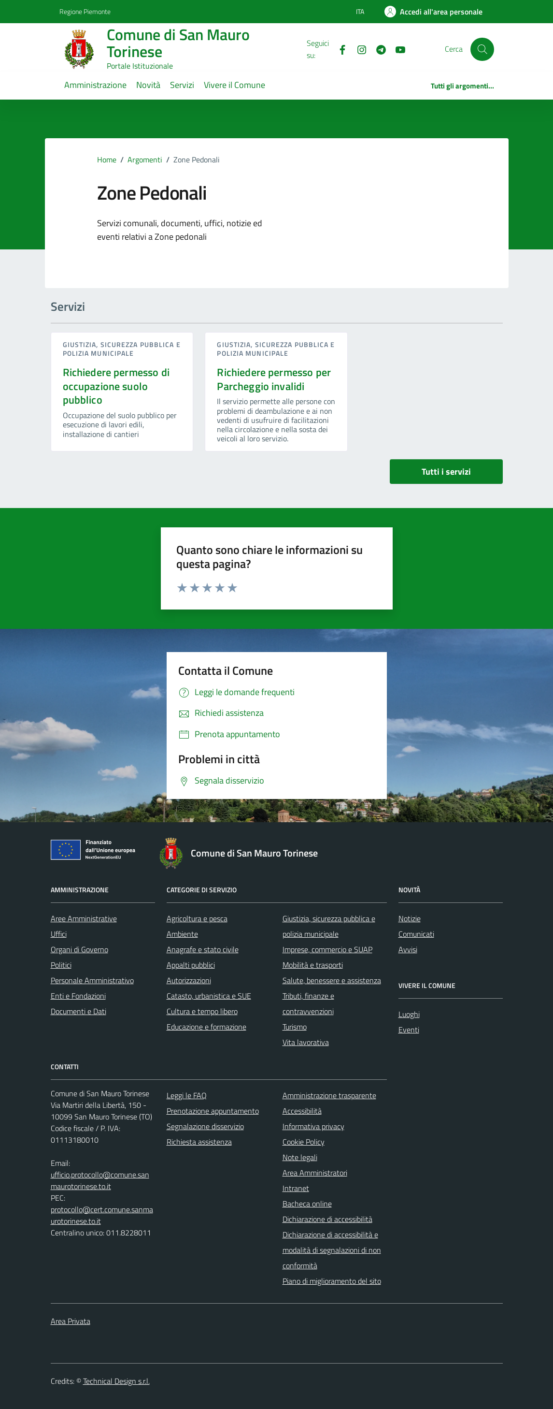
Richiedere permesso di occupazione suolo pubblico (116, 386)
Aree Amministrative (84, 918)
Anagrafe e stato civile (203, 949)
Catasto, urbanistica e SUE (209, 996)
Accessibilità (302, 1111)
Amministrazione (95, 84)
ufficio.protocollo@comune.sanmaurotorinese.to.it (100, 1180)
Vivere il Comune (234, 84)
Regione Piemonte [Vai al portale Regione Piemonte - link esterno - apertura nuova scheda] (85, 11)
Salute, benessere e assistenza (332, 980)
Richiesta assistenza (199, 1142)
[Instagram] (358, 49)
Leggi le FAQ (187, 1095)
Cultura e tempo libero (202, 1011)
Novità (148, 84)
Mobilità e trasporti (313, 965)
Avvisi (407, 949)
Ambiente (182, 934)
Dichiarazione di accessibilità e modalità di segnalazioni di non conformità (332, 1250)
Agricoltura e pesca (197, 918)
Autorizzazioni (189, 980)
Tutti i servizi (446, 471)
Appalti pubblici (191, 965)
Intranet (296, 1188)
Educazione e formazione (206, 1026)
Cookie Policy (304, 1142)
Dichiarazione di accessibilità (327, 1219)
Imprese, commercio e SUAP (327, 949)
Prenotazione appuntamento (213, 1111)
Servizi (182, 84)
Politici (61, 965)
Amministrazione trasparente (329, 1095)
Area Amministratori (315, 1172)
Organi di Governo (79, 949)
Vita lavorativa (306, 1042)
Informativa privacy (313, 1126)
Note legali (300, 1157)
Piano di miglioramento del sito (332, 1281)
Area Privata (70, 1321)
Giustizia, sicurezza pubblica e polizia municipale (122, 348)
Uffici (59, 934)
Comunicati (416, 934)
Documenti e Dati (78, 1011)
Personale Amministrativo (92, 980)
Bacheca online (307, 1203)
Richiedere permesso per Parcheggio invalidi (273, 379)
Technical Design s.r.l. (116, 1381)
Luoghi (409, 1014)
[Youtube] (396, 49)
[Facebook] (338, 49)
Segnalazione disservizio (205, 1126)
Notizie (409, 918)
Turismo (295, 1026)
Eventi (408, 1029)
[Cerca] (482, 49)
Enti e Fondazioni (78, 996)
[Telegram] (377, 49)
